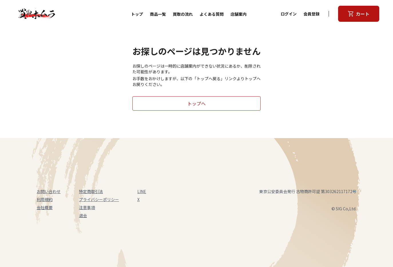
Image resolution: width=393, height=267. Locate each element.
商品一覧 (158, 14)
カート (359, 13)
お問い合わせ (49, 191)
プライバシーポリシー (99, 199)
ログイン (289, 14)
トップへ (196, 103)
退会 (83, 215)
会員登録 (311, 14)
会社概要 (45, 207)
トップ (137, 14)
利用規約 (45, 199)
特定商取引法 (91, 191)
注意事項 (87, 207)
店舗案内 (239, 14)
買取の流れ (183, 14)
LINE (141, 191)
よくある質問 (212, 14)
